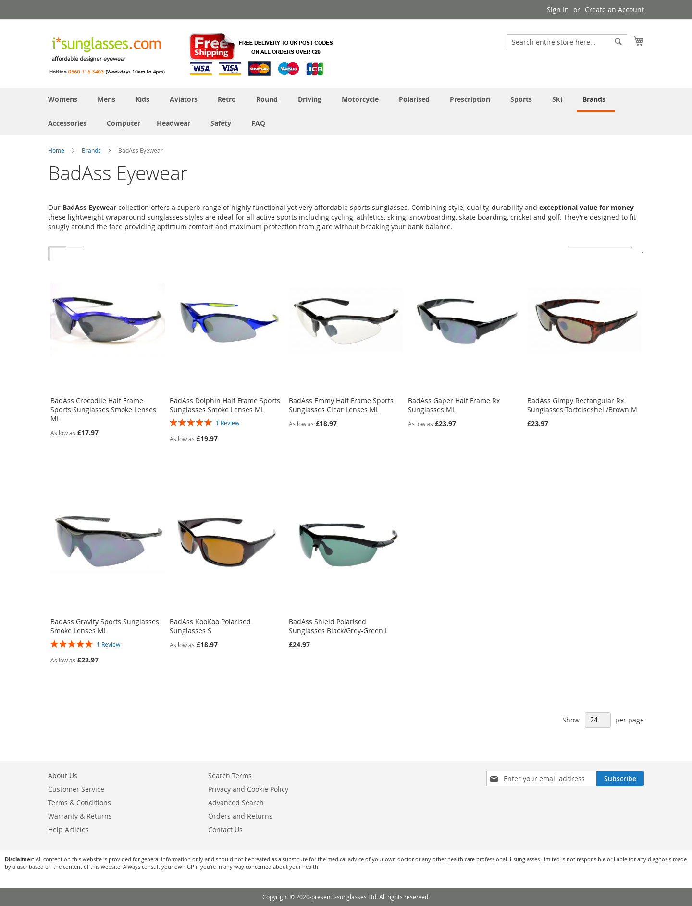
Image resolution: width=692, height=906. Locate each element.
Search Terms (230, 775)
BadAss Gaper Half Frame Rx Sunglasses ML (454, 405)
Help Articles (68, 829)
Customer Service (76, 789)
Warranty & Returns (80, 815)
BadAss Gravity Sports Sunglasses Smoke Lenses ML (104, 626)
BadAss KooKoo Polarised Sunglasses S (210, 626)
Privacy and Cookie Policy (248, 789)
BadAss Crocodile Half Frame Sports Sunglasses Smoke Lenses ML (103, 409)
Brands (92, 150)
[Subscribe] (620, 778)
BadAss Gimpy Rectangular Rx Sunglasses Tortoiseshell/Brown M (582, 405)
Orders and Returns (240, 815)
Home (57, 150)
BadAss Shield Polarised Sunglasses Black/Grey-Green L (338, 626)
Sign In (558, 9)
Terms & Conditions (79, 802)
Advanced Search (236, 802)
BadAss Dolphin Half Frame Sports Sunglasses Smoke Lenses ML (225, 405)
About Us (62, 775)
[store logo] (192, 53)
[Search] (618, 41)
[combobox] (567, 41)
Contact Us (225, 829)
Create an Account (614, 9)
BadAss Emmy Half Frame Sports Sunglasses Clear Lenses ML (341, 405)
